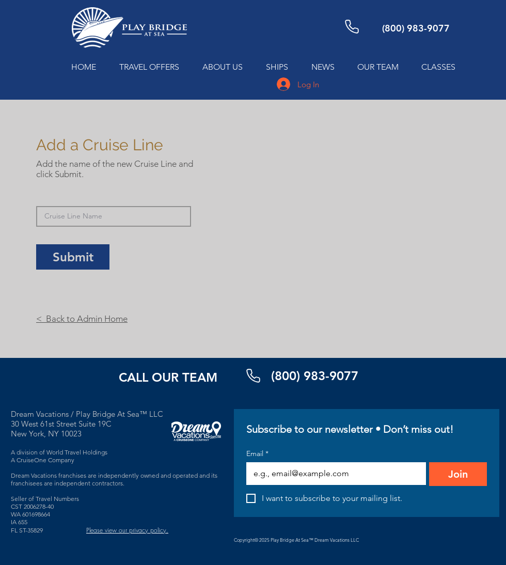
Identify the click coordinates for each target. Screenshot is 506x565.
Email (257, 453)
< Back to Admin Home (82, 318)
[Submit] (72, 257)
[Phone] (351, 27)
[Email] (333, 473)
